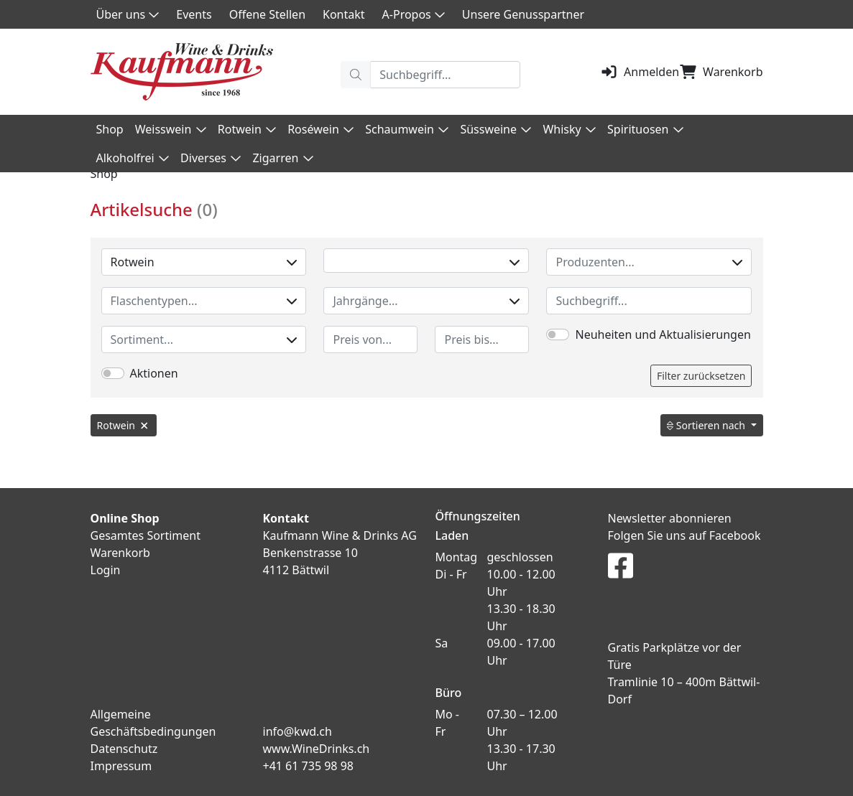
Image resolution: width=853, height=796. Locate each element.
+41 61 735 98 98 (308, 766)
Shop (110, 129)
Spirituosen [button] (645, 129)
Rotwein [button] (247, 129)
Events (193, 14)
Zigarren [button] (282, 158)
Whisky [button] (569, 129)
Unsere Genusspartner (523, 14)
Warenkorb (720, 72)
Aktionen (154, 373)
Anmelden (639, 72)
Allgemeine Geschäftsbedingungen (153, 722)
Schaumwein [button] (406, 129)
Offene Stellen (267, 14)
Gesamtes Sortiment (146, 535)
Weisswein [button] (170, 129)
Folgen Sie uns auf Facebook (684, 535)
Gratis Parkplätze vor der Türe (675, 656)
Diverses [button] (210, 158)
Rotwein (204, 262)
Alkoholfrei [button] (133, 158)
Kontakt (344, 14)
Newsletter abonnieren (670, 518)
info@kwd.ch (297, 731)
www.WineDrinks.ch (316, 749)
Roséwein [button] (320, 129)
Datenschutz (124, 749)
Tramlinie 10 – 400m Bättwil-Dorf (684, 690)
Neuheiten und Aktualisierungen (662, 334)
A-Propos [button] (413, 14)
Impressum (121, 766)
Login (106, 570)
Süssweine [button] (495, 129)
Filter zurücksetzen (701, 376)
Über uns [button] (128, 14)
